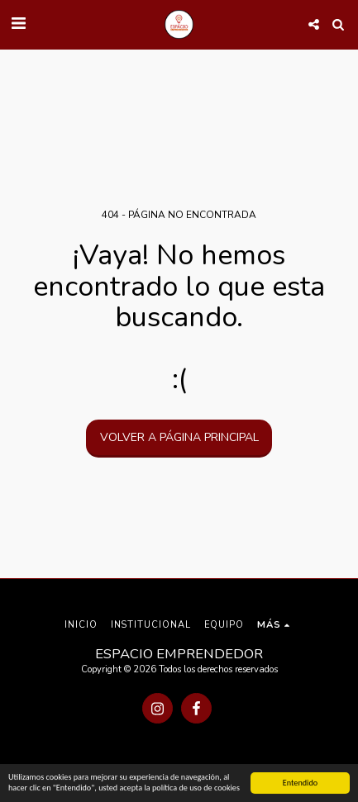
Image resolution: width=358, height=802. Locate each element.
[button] (18, 23)
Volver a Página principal (179, 437)
